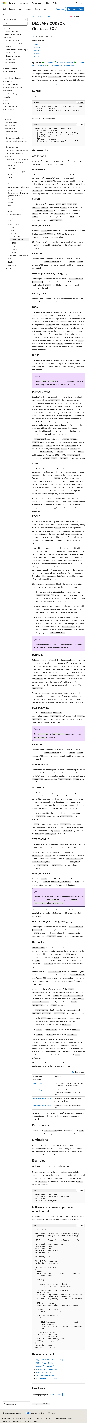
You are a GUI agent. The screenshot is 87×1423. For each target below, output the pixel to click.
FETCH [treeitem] (13, 243)
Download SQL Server (75, 9)
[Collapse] (27, 15)
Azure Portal (60, 9)
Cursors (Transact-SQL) (45, 1366)
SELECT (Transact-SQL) (45, 1375)
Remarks (37, 50)
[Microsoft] (4, 3)
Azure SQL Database (65, 62)
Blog (29, 1418)
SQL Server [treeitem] (8, 28)
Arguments (37, 47)
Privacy (47, 1418)
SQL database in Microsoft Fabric (62, 65)
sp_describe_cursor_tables (42, 1105)
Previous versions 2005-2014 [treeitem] (14, 34)
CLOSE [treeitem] (13, 233)
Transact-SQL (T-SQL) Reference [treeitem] (15, 164)
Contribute (38, 1418)
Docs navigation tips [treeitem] (11, 31)
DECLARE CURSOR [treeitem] (17, 240)
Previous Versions (19, 1418)
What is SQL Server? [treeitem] (13, 41)
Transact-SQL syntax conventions (47, 85)
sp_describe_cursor (39, 1090)
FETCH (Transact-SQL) (44, 1372)
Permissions (38, 53)
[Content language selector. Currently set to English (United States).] (12, 1413)
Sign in (82, 3)
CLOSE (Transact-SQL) (44, 1363)
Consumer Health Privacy (62, 1418)
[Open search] (76, 3)
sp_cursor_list (37, 1083)
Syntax (36, 45)
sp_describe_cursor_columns (42, 1099)
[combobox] (15, 19)
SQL (39, 16)
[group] (58, 109)
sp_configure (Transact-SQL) (47, 1378)
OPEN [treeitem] (13, 246)
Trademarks (17, 1421)
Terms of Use (6, 1421)
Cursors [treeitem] (14, 230)
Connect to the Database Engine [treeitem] (17, 50)
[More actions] (83, 16)
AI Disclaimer (6, 1418)
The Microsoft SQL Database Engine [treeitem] (16, 45)
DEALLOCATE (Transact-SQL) (47, 1369)
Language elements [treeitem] (16, 218)
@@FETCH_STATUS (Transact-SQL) (49, 1360)
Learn (34, 16)
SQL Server (47, 16)
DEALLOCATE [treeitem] (16, 237)
